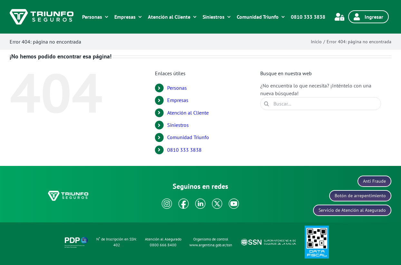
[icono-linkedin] (200, 201)
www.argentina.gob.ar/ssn (210, 244)
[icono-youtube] (234, 201)
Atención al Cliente (188, 112)
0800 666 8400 (163, 244)
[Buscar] (266, 103)
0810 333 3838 (184, 150)
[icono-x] (217, 201)
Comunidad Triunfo (188, 137)
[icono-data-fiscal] (317, 228)
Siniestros (178, 125)
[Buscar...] (320, 103)
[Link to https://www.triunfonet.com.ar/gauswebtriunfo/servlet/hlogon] (339, 17)
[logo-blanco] (41, 11)
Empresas (177, 100)
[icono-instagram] (167, 201)
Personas (177, 88)
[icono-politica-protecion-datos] (76, 238)
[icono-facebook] (183, 201)
